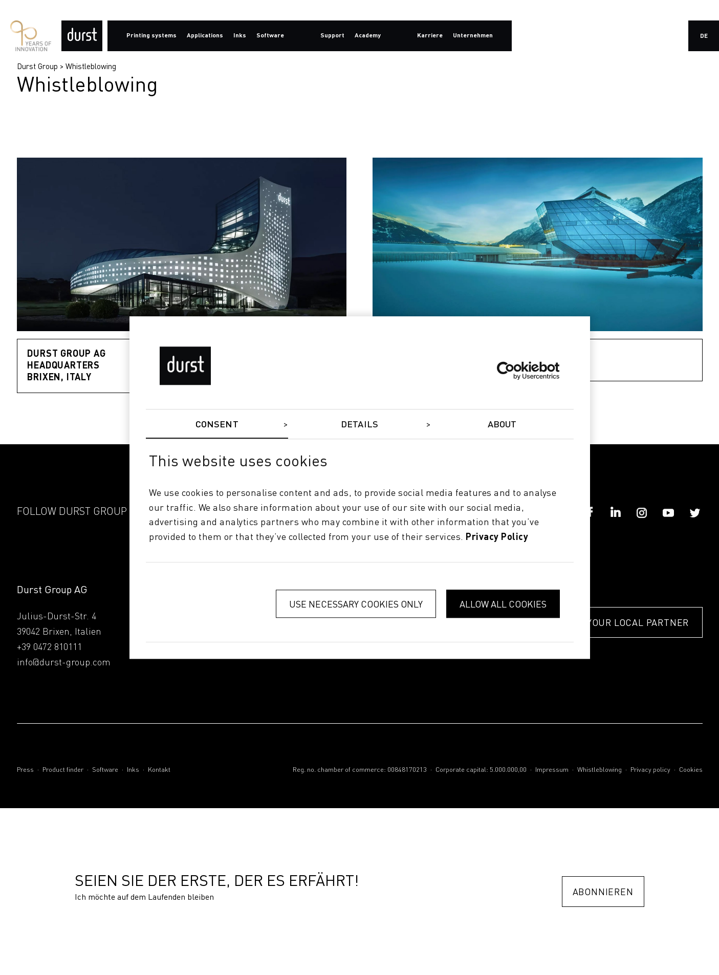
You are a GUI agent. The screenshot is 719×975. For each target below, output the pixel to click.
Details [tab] (359, 424)
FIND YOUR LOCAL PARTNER (625, 623)
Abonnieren (603, 892)
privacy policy (497, 537)
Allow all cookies (503, 604)
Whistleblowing (91, 66)
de (704, 36)
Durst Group (37, 66)
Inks (133, 770)
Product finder (62, 770)
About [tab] (502, 424)
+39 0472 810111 (49, 647)
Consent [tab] (216, 424)
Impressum (552, 770)
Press (25, 770)
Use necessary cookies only (356, 604)
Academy (368, 36)
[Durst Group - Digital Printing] (81, 35)
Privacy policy (650, 770)
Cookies (691, 770)
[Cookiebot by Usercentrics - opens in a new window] (515, 370)
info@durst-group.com (64, 662)
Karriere (430, 36)
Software (105, 770)
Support (332, 36)
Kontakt (159, 770)
